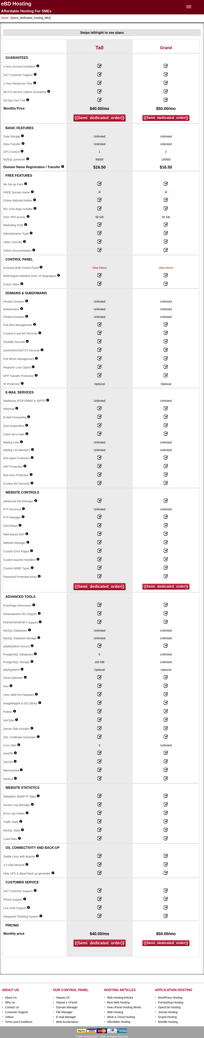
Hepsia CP (63, 997)
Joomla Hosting (168, 1012)
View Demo (99, 267)
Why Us (10, 1002)
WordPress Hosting (170, 997)
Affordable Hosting (118, 1021)
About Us (11, 997)
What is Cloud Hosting (121, 1017)
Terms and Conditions (18, 1021)
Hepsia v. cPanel (66, 1002)
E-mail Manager (66, 1017)
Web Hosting (115, 1012)
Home (4, 17)
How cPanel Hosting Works (124, 1007)
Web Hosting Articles (120, 997)
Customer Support (16, 1012)
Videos (9, 1017)
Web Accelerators (67, 1021)
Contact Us (12, 1007)
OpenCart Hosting (169, 1007)
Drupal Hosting (167, 1017)
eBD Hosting (16, 3)
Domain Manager (67, 1007)
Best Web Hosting (118, 1002)
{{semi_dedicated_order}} (99, 118)
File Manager (64, 1012)
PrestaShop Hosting (170, 1002)
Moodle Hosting (168, 1021)
